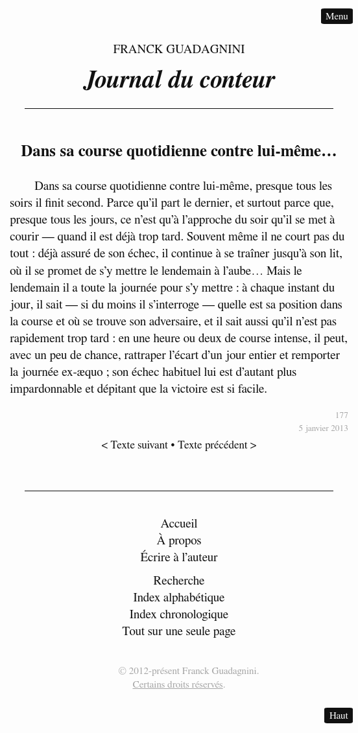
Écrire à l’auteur (178, 558)
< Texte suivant (135, 444)
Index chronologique (179, 615)
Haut (338, 716)
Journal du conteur (179, 80)
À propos (178, 541)
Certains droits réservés (178, 685)
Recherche (179, 581)
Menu (337, 16)
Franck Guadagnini (179, 49)
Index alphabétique (178, 598)
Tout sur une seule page (178, 631)
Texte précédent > (217, 444)
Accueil (179, 524)
